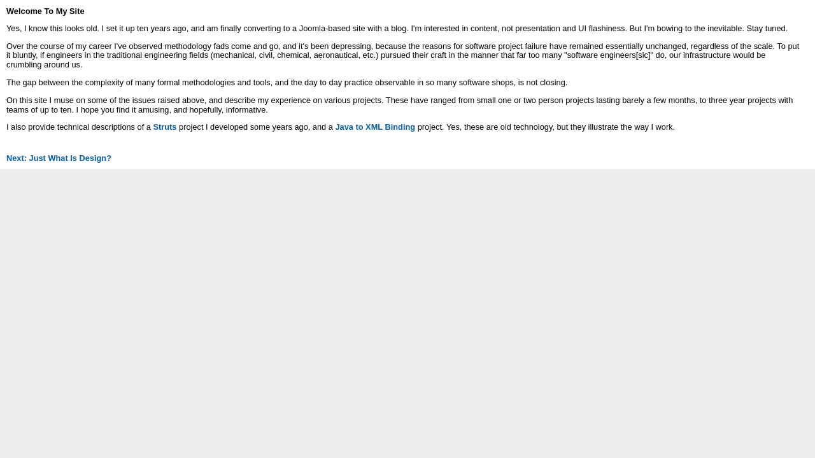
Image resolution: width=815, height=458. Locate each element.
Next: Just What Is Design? (58, 158)
